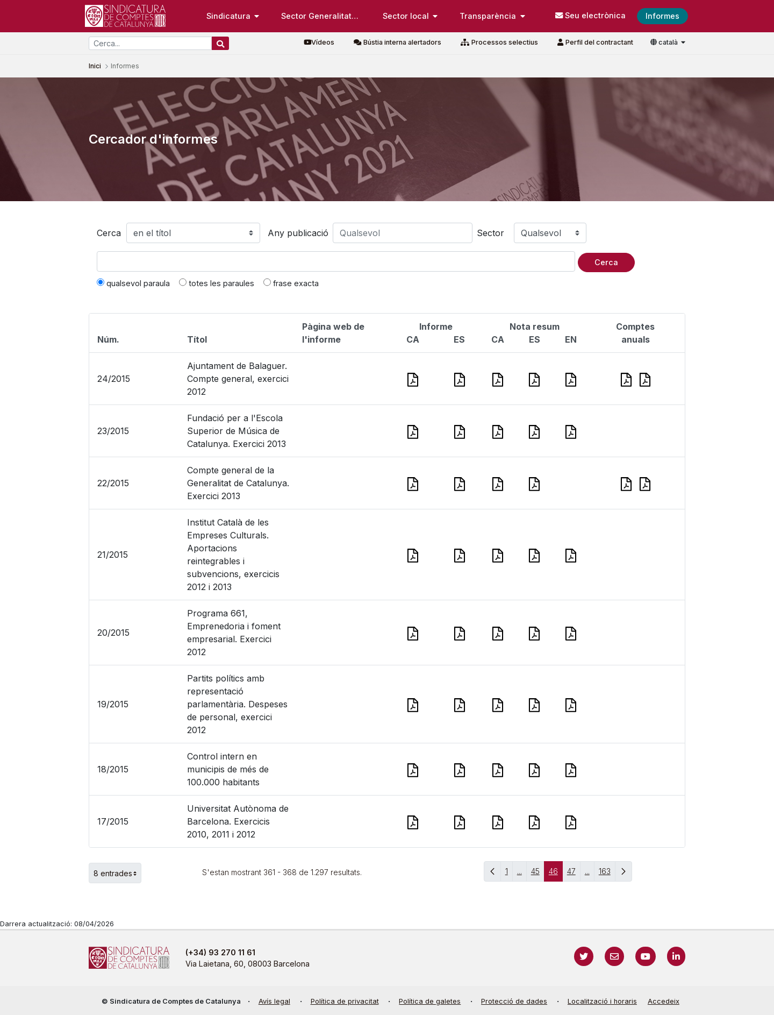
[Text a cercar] (336, 261)
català (664, 42)
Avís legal (274, 1001)
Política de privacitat (345, 1001)
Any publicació (298, 233)
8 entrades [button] (117, 873)
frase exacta (291, 283)
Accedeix (663, 1001)
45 (537, 874)
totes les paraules (216, 283)
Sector (490, 233)
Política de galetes (430, 1001)
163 (607, 874)
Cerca (109, 233)
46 (556, 874)
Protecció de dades (514, 1001)
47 (573, 874)
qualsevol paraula (133, 283)
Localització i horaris (602, 1001)
